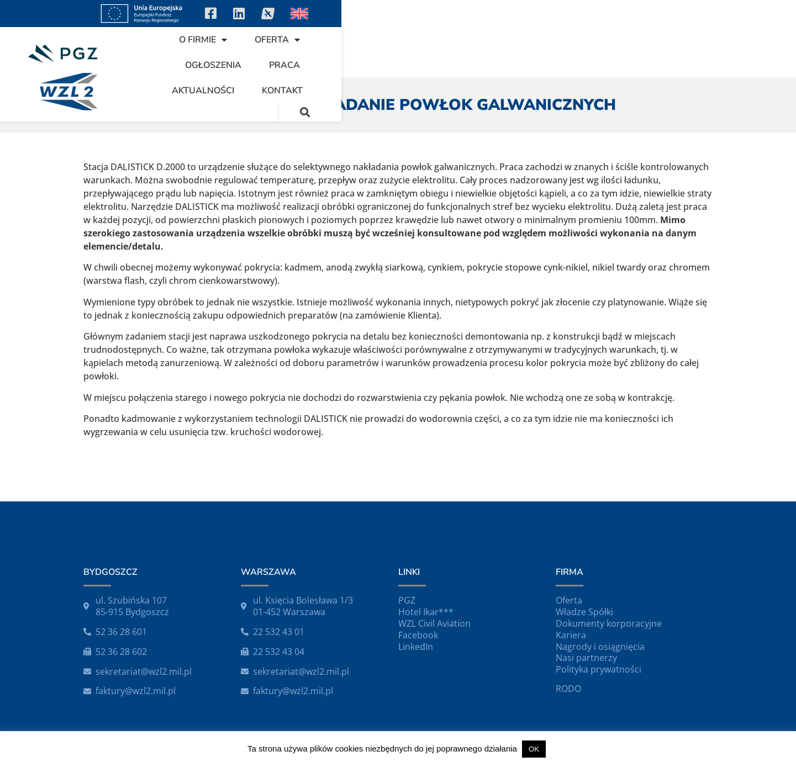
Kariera (571, 635)
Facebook (418, 635)
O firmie (313, 52)
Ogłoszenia (465, 52)
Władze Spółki (584, 612)
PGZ (406, 600)
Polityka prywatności (598, 669)
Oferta (387, 52)
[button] (759, 52)
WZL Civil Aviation (434, 623)
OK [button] (534, 749)
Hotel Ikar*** (426, 612)
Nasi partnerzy (586, 658)
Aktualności (611, 52)
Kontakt (690, 52)
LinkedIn (415, 647)
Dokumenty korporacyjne (609, 623)
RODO (568, 689)
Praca (536, 52)
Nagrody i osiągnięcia (600, 647)
